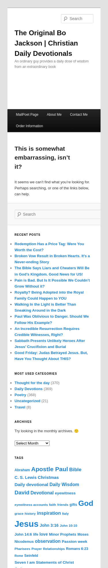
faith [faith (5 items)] (52, 504)
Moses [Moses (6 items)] (82, 534)
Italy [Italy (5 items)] (65, 513)
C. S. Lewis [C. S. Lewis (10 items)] (26, 477)
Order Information (29, 126)
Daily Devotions (29, 389)
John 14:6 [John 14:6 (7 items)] (23, 534)
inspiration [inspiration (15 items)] (49, 513)
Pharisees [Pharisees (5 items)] (23, 549)
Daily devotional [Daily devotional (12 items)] (31, 484)
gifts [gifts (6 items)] (73, 505)
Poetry (20, 395)
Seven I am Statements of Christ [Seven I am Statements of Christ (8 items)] (44, 562)
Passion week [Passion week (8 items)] (74, 541)
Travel (20, 407)
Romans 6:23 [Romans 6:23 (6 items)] (77, 549)
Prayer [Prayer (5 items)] (36, 549)
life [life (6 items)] (35, 534)
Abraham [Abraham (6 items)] (22, 470)
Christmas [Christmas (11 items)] (48, 477)
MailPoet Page (27, 115)
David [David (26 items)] (22, 493)
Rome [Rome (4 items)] (19, 555)
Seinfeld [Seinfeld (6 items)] (31, 556)
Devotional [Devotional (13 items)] (42, 492)
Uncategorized (28, 401)
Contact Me (79, 115)
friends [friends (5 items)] (63, 504)
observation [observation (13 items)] (47, 541)
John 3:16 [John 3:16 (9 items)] (49, 525)
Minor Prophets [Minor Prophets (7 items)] (62, 534)
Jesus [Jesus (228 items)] (27, 523)
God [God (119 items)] (85, 503)
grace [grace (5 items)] (19, 513)
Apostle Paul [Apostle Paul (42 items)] (49, 469)
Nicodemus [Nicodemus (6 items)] (24, 542)
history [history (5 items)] (30, 513)
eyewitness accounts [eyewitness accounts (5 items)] (31, 504)
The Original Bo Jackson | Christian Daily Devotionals (46, 43)
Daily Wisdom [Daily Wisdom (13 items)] (64, 484)
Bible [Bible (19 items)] (75, 469)
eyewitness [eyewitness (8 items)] (65, 493)
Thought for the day (32, 383)
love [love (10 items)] (43, 534)
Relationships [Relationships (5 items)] (54, 549)
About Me (54, 115)
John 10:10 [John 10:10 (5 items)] (68, 525)
